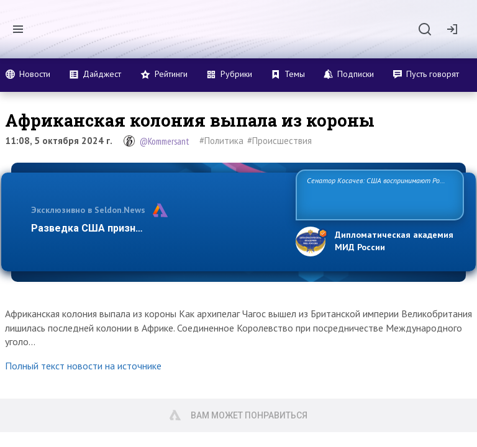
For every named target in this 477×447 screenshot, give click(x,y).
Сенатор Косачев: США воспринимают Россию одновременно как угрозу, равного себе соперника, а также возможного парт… (378, 194)
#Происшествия (279, 141)
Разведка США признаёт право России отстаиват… (156, 228)
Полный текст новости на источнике (83, 365)
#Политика (221, 141)
